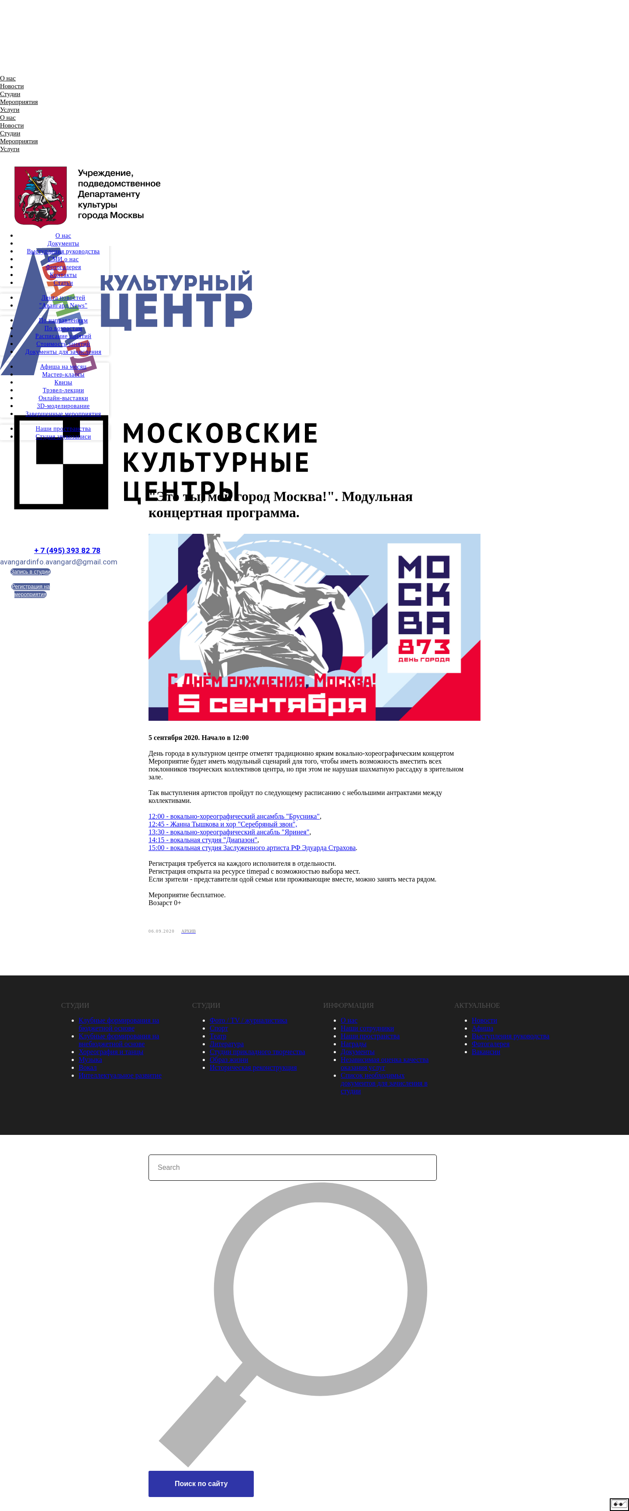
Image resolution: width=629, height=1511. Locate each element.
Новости (12, 86)
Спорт (219, 1029)
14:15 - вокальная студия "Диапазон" (203, 840)
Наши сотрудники (367, 1029)
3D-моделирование (63, 406)
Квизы (64, 382)
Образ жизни (229, 1060)
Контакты (63, 275)
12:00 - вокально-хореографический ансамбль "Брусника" (234, 816)
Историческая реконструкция (253, 1068)
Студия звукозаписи (63, 436)
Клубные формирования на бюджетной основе (119, 1025)
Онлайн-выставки (63, 398)
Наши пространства (63, 428)
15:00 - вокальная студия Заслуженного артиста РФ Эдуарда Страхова (252, 848)
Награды (353, 1044)
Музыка (90, 1060)
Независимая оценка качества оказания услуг (385, 1064)
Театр (218, 1037)
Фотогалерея (63, 267)
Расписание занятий (63, 336)
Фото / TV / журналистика (248, 1021)
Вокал (88, 1068)
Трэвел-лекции (63, 390)
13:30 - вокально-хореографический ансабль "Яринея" (229, 832)
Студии (10, 93)
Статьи (63, 283)
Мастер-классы (63, 374)
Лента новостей (63, 297)
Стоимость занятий (63, 344)
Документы (63, 243)
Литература (227, 1044)
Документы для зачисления (63, 352)
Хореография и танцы (111, 1052)
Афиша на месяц (63, 366)
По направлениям (63, 320)
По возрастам (63, 328)
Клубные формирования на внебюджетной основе (119, 1040)
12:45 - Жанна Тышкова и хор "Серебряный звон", (223, 824)
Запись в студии (30, 572)
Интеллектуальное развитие (120, 1076)
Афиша (482, 1029)
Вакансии (486, 1052)
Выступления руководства (63, 251)
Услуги (10, 109)
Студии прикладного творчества (257, 1052)
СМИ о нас (63, 259)
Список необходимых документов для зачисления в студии (384, 1084)
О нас (8, 78)
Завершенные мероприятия (63, 414)
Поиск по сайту (201, 1484)
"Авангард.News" (63, 305)
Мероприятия (19, 101)
